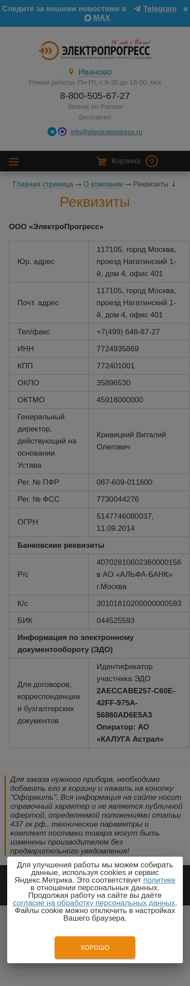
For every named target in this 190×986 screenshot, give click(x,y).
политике (159, 880)
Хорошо (94, 947)
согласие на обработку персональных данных (94, 903)
